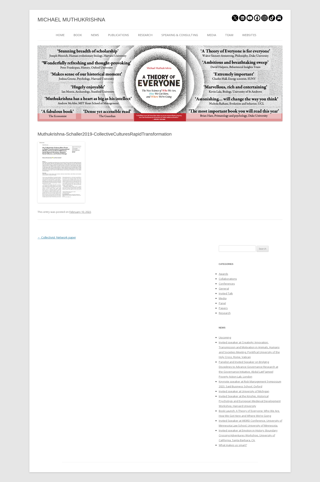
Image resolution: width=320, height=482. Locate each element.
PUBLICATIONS (118, 35)
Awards (223, 274)
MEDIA (211, 35)
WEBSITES (249, 35)
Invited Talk (226, 293)
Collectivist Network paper (57, 237)
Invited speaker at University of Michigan (244, 391)
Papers (223, 308)
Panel (222, 303)
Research (225, 313)
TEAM (229, 35)
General (224, 288)
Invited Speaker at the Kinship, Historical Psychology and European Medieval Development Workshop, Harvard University (250, 401)
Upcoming (225, 337)
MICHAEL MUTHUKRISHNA (71, 20)
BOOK (77, 35)
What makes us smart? (233, 445)
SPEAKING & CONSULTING (179, 35)
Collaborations (228, 279)
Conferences (227, 283)
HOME (60, 35)
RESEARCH (145, 35)
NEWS (95, 35)
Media (223, 298)
